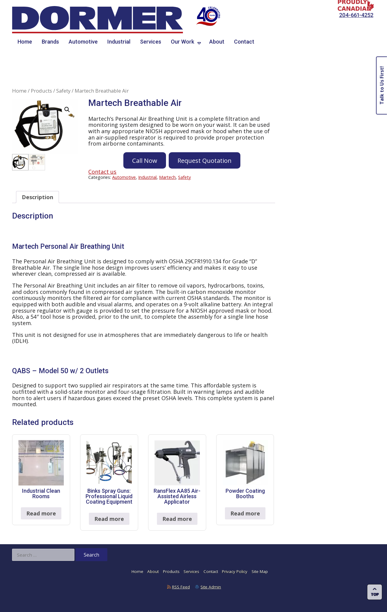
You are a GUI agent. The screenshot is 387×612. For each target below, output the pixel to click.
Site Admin (210, 587)
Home (25, 41)
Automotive (83, 41)
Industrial (118, 41)
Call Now (144, 160)
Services (150, 41)
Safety (63, 90)
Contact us (102, 171)
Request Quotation (204, 160)
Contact (244, 41)
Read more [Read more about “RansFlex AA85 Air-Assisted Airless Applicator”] (177, 518)
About (216, 41)
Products (41, 90)
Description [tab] (37, 197)
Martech (167, 177)
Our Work (182, 41)
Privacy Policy (234, 571)
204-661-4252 (356, 15)
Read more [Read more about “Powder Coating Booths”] (245, 513)
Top (375, 594)
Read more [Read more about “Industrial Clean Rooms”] (41, 513)
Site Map (260, 571)
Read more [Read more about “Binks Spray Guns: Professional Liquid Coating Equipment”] (109, 518)
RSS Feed (181, 587)
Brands (50, 41)
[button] (67, 109)
